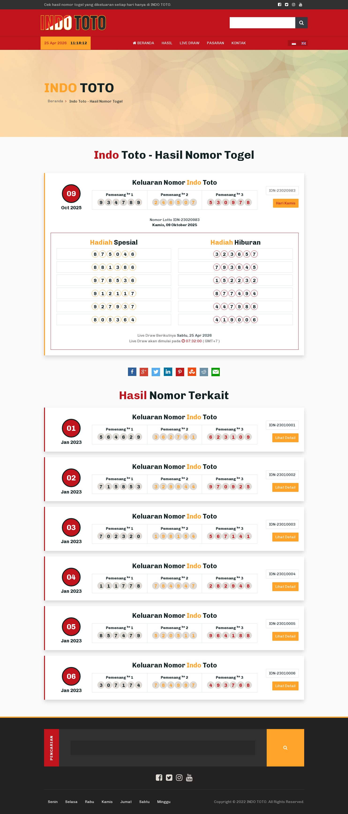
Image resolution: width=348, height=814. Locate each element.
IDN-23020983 (282, 190)
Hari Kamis (285, 203)
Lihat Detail (285, 437)
